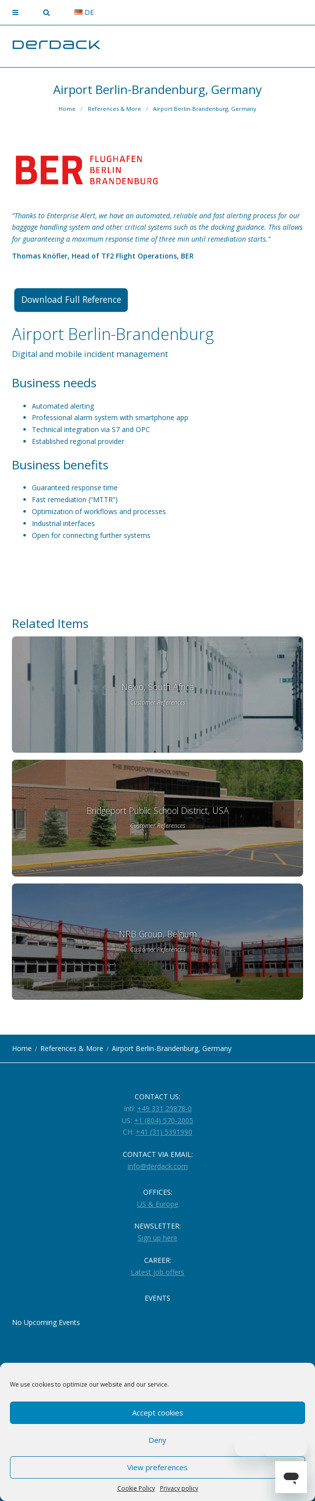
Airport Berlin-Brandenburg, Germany (204, 108)
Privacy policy (179, 1488)
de (84, 12)
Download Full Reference (74, 300)
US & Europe (157, 1204)
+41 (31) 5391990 (164, 1132)
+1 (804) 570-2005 (163, 1120)
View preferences (157, 1467)
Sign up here (157, 1237)
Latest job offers (157, 1272)
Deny (157, 1440)
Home (67, 108)
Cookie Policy (136, 1488)
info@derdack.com (158, 1166)
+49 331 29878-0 (164, 1108)
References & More (114, 108)
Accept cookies (157, 1412)
